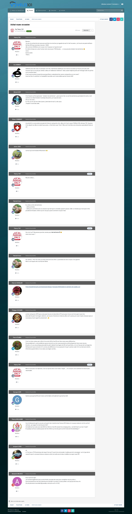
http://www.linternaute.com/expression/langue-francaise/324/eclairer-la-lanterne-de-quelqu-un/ (53, 287)
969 (17, 355)
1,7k (17, 464)
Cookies (24, 511)
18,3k (17, 109)
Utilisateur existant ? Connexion (110, 4)
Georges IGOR (17, 392)
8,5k (17, 82)
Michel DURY (17, 92)
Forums (31, 10)
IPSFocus (17, 509)
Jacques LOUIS (17, 446)
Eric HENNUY (17, 64)
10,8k (17, 409)
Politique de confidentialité (14, 511)
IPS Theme (10, 509)
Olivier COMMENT (17, 119)
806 (17, 436)
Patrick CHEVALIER (17, 283)
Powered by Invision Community (116, 511)
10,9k (17, 218)
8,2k (17, 300)
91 (17, 491)
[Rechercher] (104, 10)
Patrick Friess (17, 201)
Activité (63, 10)
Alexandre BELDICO (17, 473)
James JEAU (17, 146)
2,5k (17, 327)
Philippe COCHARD (17, 310)
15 (17, 55)
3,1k (17, 164)
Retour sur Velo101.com (18, 10)
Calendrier (53, 10)
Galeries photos (41, 10)
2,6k (17, 136)
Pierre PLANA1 (17, 337)
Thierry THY (20, 29)
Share (78, 30)
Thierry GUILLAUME (17, 419)
